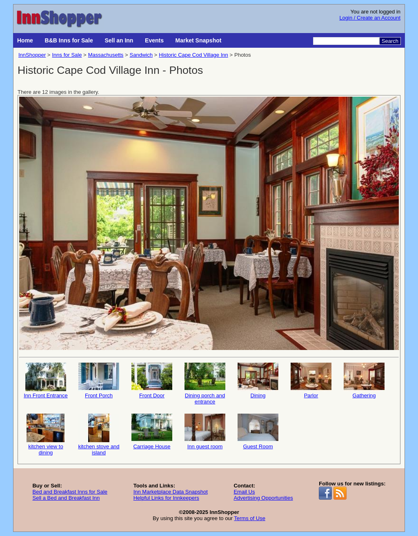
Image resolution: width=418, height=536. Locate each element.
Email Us (244, 492)
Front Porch (98, 381)
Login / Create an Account (369, 18)
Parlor (311, 381)
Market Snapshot (199, 40)
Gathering (364, 381)
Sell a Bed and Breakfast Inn (66, 498)
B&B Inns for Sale (69, 40)
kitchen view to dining (45, 435)
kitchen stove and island (98, 435)
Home (25, 40)
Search (390, 41)
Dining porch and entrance (205, 384)
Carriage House (151, 432)
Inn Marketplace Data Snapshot (170, 492)
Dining (258, 381)
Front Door (151, 381)
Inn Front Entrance (46, 381)
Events (154, 40)
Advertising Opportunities (263, 498)
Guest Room (258, 432)
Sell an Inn (118, 40)
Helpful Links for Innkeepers (166, 498)
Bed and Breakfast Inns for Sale (69, 492)
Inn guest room (205, 432)
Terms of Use (249, 518)
